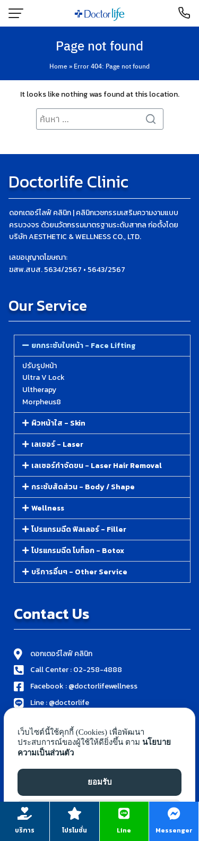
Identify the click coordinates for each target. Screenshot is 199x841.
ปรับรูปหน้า (39, 365)
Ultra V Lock (43, 377)
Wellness (47, 508)
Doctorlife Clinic (68, 181)
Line (124, 830)
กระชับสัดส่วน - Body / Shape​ (83, 486)
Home (58, 66)
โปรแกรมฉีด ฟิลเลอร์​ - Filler (78, 529)
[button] (102, 345)
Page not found (99, 45)
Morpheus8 (41, 401)
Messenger (174, 830)
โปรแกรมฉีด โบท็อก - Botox (77, 550)
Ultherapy (39, 389)
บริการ (24, 830)
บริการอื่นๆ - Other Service (79, 571)
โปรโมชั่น (74, 830)
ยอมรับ (100, 782)
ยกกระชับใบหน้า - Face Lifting (83, 345)
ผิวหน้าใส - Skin (58, 423)
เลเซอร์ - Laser (57, 444)
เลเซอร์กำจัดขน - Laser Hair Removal (96, 465)
